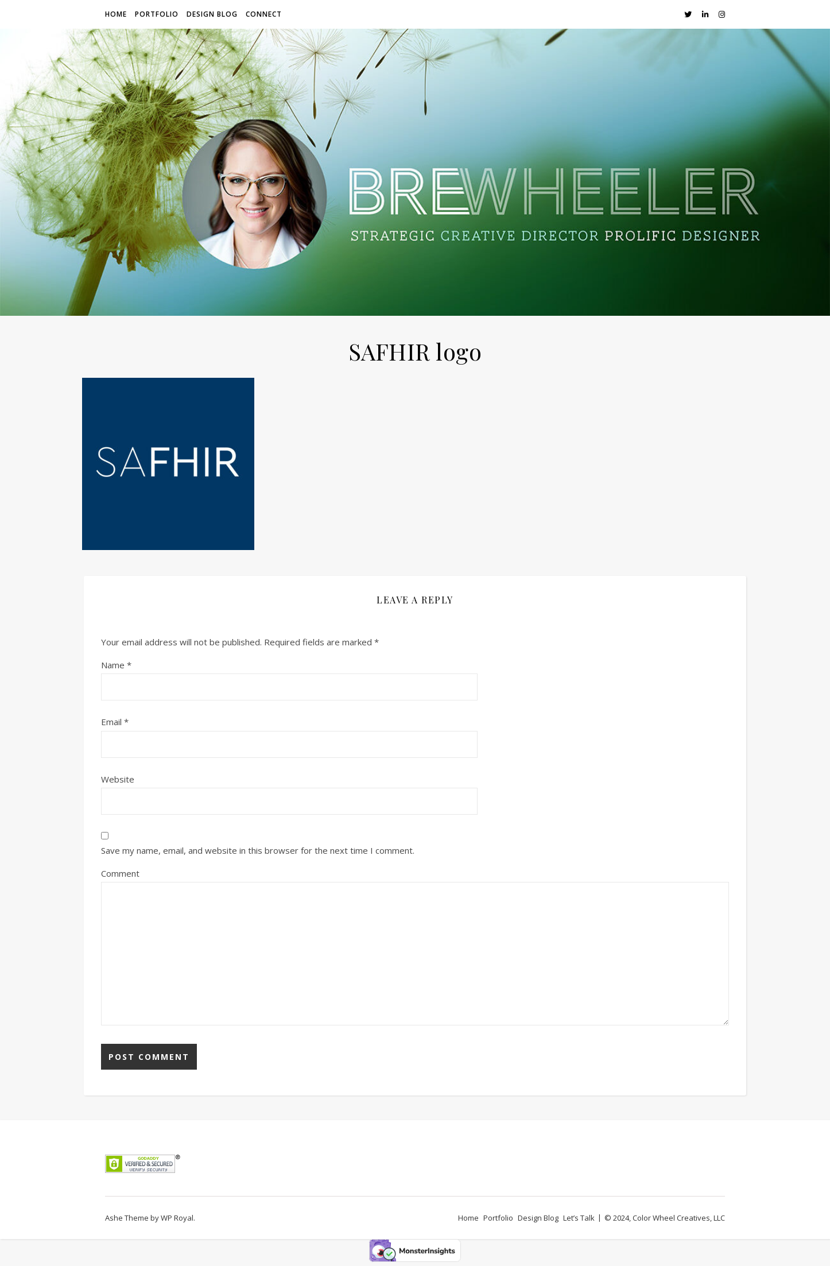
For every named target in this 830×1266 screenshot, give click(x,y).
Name (116, 665)
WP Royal (177, 1218)
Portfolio (157, 14)
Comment (120, 873)
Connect (264, 14)
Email (115, 721)
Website (117, 779)
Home (116, 14)
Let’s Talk (579, 1218)
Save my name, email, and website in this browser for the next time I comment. (257, 850)
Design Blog (212, 14)
